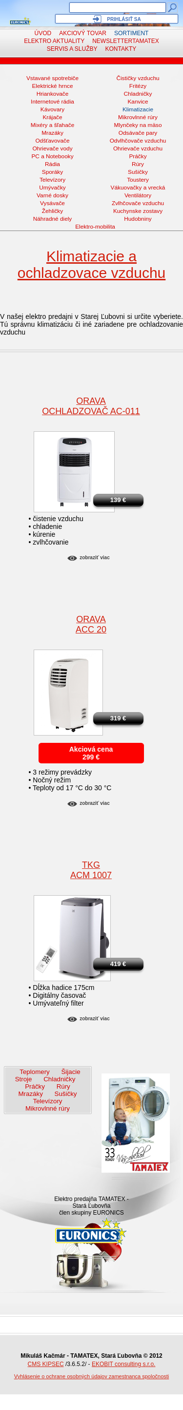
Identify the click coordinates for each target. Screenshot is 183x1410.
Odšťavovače (52, 140)
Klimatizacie (137, 109)
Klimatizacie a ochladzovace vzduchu (92, 264)
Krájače (52, 117)
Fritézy (138, 86)
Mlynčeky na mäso (138, 125)
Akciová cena (91, 749)
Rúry (138, 164)
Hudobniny (138, 218)
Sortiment (131, 33)
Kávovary (52, 109)
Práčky (137, 156)
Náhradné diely (52, 218)
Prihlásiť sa (124, 19)
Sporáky (52, 171)
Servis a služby (72, 48)
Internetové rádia (52, 101)
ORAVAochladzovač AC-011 (91, 406)
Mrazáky (52, 132)
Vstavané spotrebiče (52, 78)
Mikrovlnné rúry (138, 117)
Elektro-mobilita (95, 226)
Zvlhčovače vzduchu (138, 203)
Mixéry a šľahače (53, 125)
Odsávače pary (138, 132)
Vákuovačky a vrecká (138, 187)
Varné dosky (52, 195)
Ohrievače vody (52, 148)
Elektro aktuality (54, 41)
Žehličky (52, 211)
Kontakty (121, 48)
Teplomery (34, 1071)
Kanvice (137, 101)
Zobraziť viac (94, 557)
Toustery (138, 179)
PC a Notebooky (52, 156)
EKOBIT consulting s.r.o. (124, 1364)
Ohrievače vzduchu (138, 148)
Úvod (43, 33)
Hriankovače (53, 93)
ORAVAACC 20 (91, 624)
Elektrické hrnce (52, 86)
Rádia (52, 164)
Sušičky (138, 171)
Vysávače (52, 203)
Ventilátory (137, 195)
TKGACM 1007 (91, 870)
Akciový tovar (82, 33)
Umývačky (52, 187)
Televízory (52, 179)
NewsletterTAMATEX (125, 41)
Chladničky (138, 93)
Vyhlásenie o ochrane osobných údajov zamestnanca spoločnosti (91, 1376)
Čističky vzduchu (137, 78)
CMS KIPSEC (46, 1364)
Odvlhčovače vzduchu (138, 140)
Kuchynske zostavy (138, 211)
